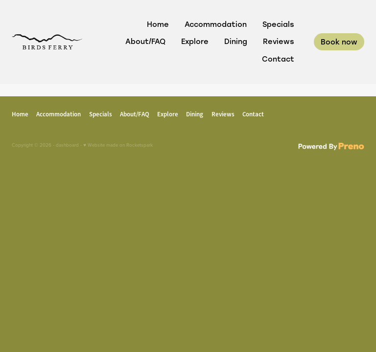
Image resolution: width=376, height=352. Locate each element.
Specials (278, 24)
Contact (278, 59)
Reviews (278, 41)
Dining (235, 41)
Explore (195, 41)
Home (158, 24)
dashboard (67, 144)
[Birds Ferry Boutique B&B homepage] (47, 41)
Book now (339, 41)
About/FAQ (145, 41)
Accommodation (216, 24)
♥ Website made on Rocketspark (118, 144)
